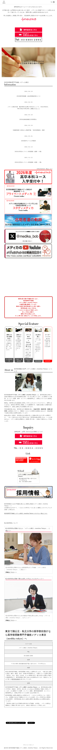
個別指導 (47, 361)
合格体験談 (38, 361)
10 (42, 75)
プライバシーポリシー (28, 745)
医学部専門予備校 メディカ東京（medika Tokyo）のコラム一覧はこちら (25, 513)
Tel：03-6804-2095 (25, 481)
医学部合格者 (16, 679)
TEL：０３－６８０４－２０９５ (28, 448)
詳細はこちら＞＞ (11, 572)
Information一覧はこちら (45, 169)
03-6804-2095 (28, 655)
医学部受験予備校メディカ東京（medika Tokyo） (24, 748)
